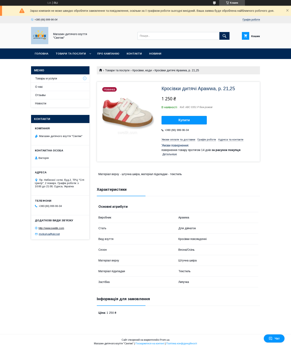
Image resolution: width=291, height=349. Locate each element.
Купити (184, 120)
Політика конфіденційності (181, 343)
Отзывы (40, 95)
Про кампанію (108, 53)
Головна (41, 53)
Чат (274, 338)
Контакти (134, 53)
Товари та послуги (71, 53)
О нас (39, 86)
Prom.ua (164, 339)
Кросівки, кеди (142, 70)
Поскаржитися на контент (149, 343)
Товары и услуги (46, 78)
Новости (40, 103)
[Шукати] (224, 36)
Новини (155, 53)
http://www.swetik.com (51, 228)
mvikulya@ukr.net (49, 234)
